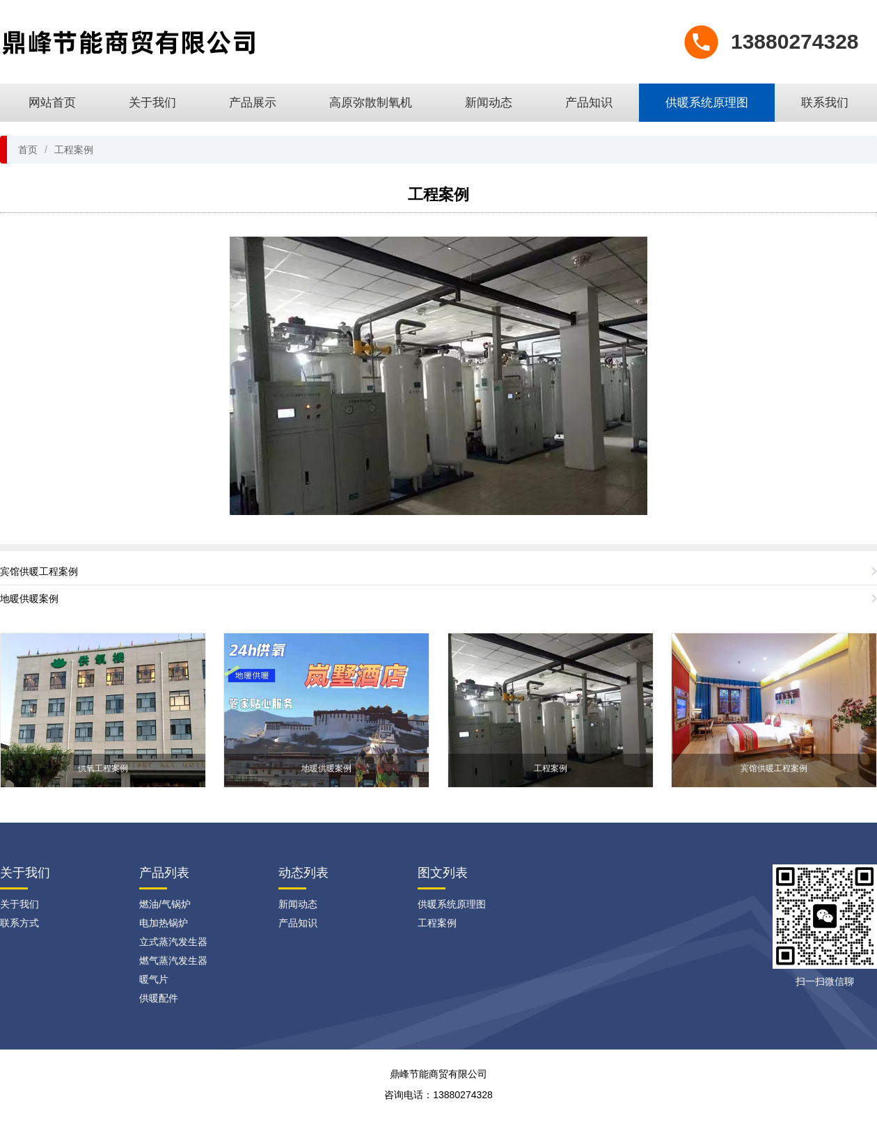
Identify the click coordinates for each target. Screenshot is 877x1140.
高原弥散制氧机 (370, 102)
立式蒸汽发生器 (173, 941)
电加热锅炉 (163, 922)
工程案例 (73, 149)
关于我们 (152, 102)
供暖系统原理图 (706, 102)
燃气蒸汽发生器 (173, 960)
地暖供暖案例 (29, 598)
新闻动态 (488, 102)
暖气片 (153, 979)
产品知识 (589, 102)
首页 (28, 149)
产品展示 (252, 102)
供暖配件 (158, 998)
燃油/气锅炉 (165, 904)
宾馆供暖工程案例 (39, 571)
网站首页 (52, 102)
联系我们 (824, 102)
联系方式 (19, 922)
